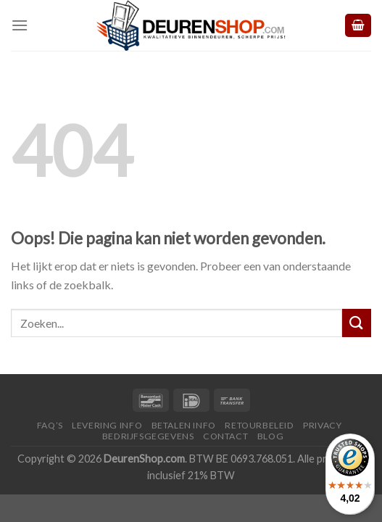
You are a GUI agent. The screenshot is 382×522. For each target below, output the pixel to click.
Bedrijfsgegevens (148, 436)
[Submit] (356, 323)
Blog (270, 436)
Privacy (322, 425)
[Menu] (19, 25)
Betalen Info (183, 425)
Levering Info (107, 425)
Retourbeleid (259, 425)
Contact (225, 436)
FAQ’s (50, 425)
